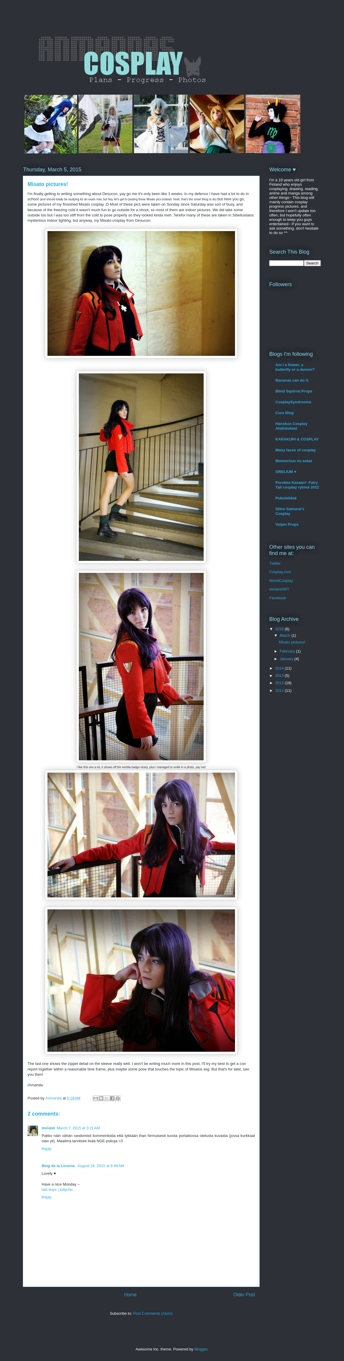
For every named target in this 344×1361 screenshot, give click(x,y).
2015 (280, 629)
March (286, 635)
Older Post (244, 1294)
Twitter (274, 563)
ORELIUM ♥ (285, 471)
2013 (280, 675)
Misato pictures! (292, 642)
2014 (280, 668)
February (288, 651)
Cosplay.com (280, 572)
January (287, 659)
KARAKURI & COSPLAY (297, 439)
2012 (280, 683)
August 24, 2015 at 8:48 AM (100, 1166)
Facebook (277, 598)
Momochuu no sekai (293, 461)
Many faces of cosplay (295, 450)
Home (130, 1294)
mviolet (48, 1128)
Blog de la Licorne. (59, 1166)
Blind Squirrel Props (293, 391)
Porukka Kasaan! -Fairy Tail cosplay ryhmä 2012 (297, 484)
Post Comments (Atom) (153, 1313)
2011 (280, 690)
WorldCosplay (281, 580)
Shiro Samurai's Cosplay (289, 511)
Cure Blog (284, 413)
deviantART (279, 589)
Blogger (200, 1349)
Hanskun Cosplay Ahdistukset (291, 426)
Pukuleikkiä (286, 498)
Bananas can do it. (292, 380)
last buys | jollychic (57, 1189)
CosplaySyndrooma (293, 402)
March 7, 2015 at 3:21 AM (78, 1128)
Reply (46, 1149)
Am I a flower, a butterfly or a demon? (295, 367)
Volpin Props (287, 524)
